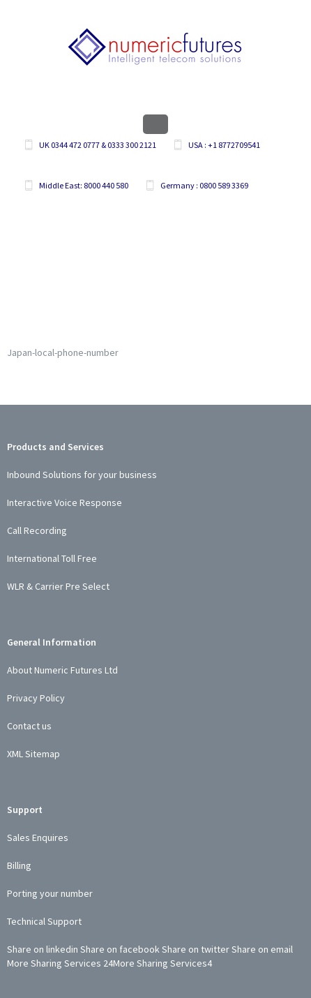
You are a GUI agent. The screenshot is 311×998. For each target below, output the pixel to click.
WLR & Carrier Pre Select (58, 586)
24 (108, 963)
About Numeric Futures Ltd (62, 670)
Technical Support (44, 921)
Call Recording (37, 530)
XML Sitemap (33, 753)
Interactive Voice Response (64, 502)
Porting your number (50, 893)
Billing (19, 865)
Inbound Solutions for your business (82, 474)
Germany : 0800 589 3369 (204, 185)
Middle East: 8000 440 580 (83, 185)
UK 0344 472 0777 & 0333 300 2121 (97, 145)
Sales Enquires (37, 837)
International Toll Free (52, 558)
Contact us (29, 726)
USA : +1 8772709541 (224, 145)
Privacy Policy (36, 698)
